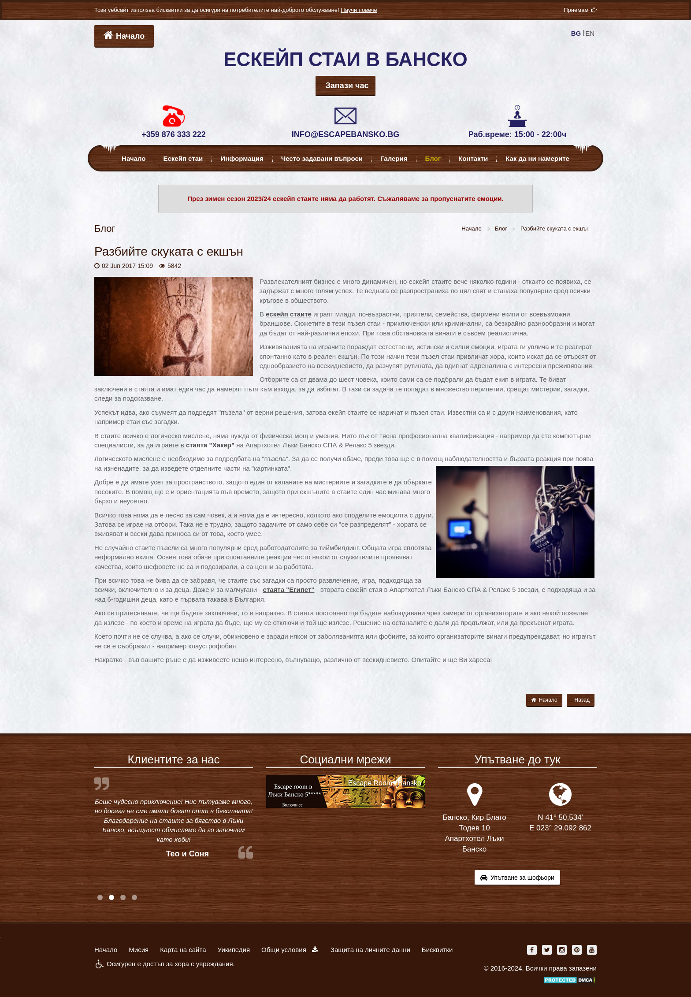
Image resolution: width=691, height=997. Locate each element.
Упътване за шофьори (517, 877)
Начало (124, 35)
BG (576, 33)
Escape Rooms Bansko (384, 783)
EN (589, 33)
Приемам (580, 10)
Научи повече (359, 10)
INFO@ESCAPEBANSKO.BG (346, 134)
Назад (582, 700)
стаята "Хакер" (210, 445)
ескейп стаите (289, 314)
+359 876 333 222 (173, 134)
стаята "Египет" (289, 589)
